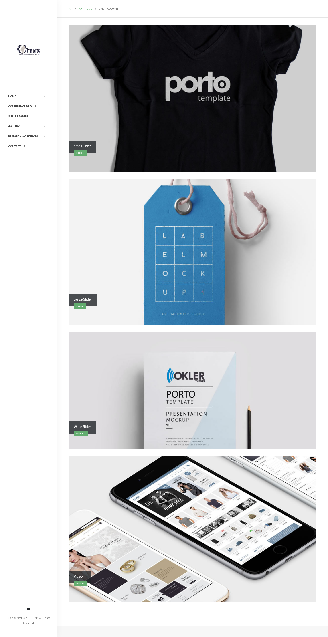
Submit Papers (18, 116)
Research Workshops (23, 136)
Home (12, 96)
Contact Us (16, 146)
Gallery (14, 126)
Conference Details (22, 106)
